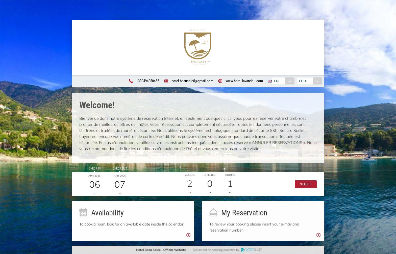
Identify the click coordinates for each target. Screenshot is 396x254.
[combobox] (282, 81)
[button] (304, 184)
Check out (119, 169)
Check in (94, 169)
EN (276, 81)
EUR (303, 81)
